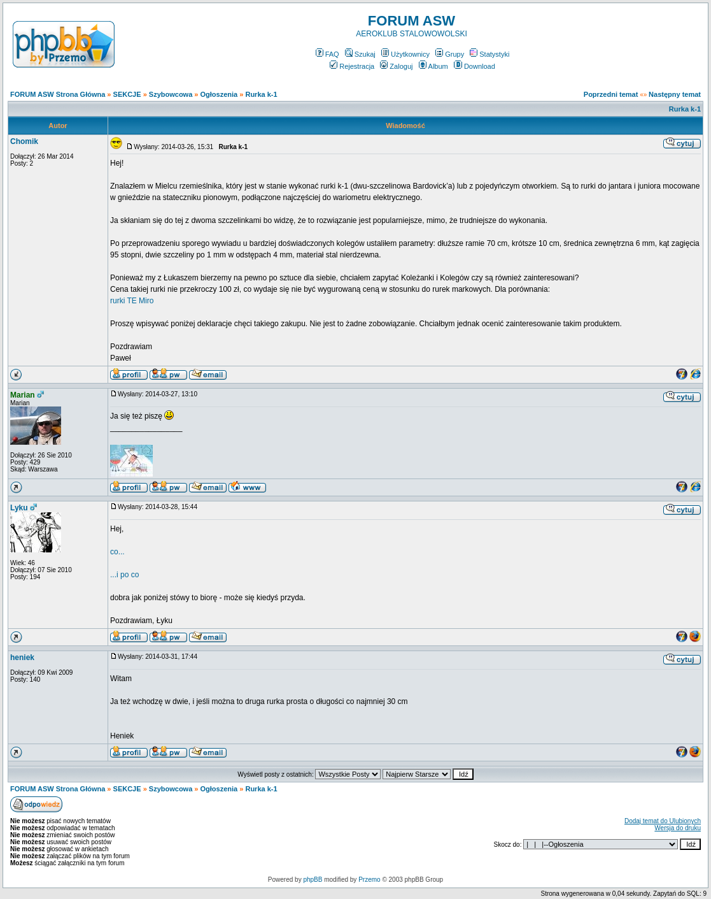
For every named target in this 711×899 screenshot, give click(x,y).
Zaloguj (396, 66)
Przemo (369, 879)
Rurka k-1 (261, 94)
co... (117, 551)
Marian (22, 395)
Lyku (19, 507)
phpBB (312, 879)
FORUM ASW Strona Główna (57, 94)
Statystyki (489, 54)
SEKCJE (127, 94)
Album (433, 66)
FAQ (327, 54)
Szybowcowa (170, 94)
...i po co (124, 574)
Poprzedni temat (611, 94)
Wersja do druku (677, 827)
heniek (22, 657)
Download (474, 66)
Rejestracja (352, 66)
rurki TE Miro (131, 300)
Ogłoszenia (219, 94)
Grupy (449, 54)
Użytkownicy (405, 54)
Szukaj (360, 54)
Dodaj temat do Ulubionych (662, 820)
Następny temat (675, 94)
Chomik (24, 141)
